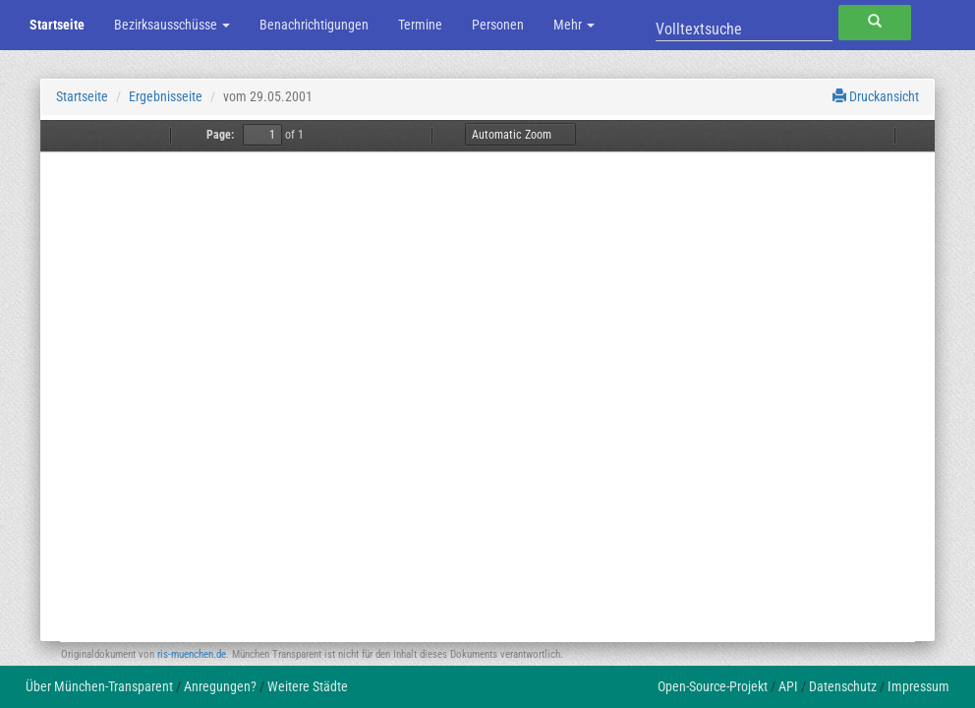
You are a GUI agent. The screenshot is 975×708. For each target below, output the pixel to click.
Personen (498, 24)
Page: (220, 135)
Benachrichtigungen (314, 24)
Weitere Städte (307, 686)
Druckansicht (875, 96)
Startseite (57, 24)
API (788, 686)
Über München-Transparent (99, 686)
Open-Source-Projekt (713, 686)
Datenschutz (843, 686)
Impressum (918, 686)
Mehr (574, 24)
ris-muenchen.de (191, 654)
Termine (420, 24)
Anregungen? (220, 686)
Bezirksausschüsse (172, 24)
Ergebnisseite (165, 96)
